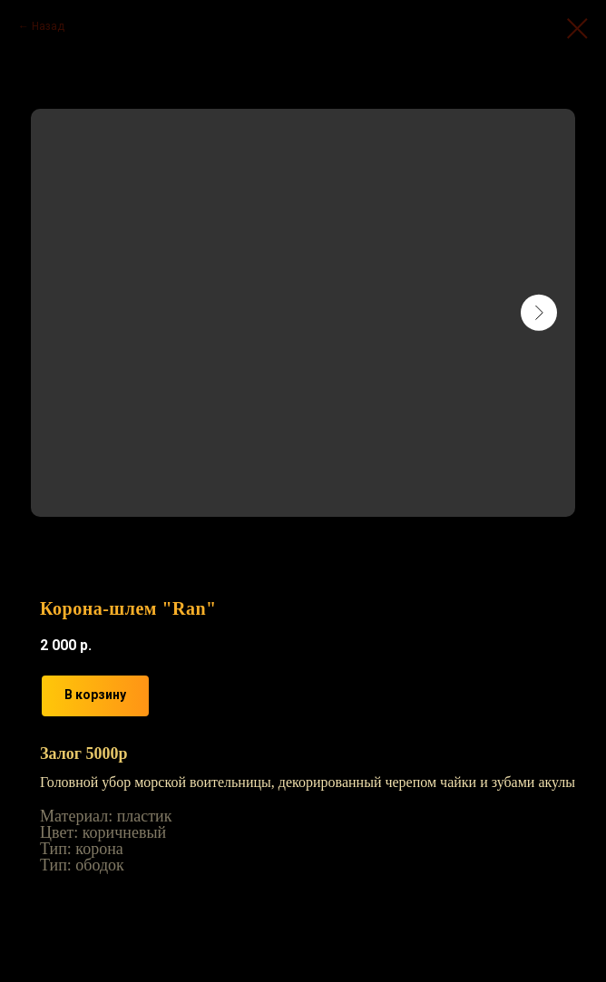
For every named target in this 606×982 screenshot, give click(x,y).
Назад (48, 26)
